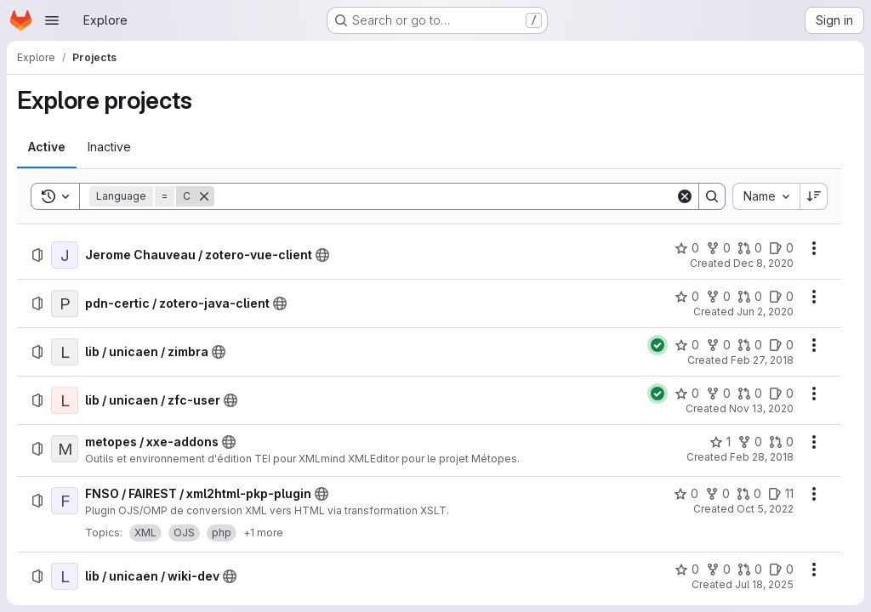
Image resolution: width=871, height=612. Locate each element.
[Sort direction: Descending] (814, 196)
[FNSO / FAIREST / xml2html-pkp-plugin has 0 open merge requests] (749, 494)
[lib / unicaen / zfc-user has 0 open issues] (781, 393)
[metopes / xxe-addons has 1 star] (720, 442)
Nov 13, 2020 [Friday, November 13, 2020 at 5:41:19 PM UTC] (761, 408)
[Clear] (685, 196)
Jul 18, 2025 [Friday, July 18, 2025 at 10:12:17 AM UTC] (764, 584)
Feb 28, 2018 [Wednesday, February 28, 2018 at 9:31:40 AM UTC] (762, 456)
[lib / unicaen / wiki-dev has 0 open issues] (781, 569)
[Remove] (204, 196)
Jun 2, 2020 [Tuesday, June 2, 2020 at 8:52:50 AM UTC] (765, 311)
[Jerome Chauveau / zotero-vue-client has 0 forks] (718, 248)
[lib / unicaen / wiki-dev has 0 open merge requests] (749, 569)
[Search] (445, 196)
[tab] (47, 147)
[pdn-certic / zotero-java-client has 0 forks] (718, 296)
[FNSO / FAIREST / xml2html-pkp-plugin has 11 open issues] (781, 494)
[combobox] (766, 196)
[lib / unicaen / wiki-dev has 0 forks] (718, 569)
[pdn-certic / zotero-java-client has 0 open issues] (781, 296)
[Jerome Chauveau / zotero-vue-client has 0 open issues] (781, 248)
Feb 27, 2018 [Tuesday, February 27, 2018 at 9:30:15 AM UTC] (762, 360)
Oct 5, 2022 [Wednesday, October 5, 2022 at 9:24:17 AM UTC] (765, 508)
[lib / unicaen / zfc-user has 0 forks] (718, 393)
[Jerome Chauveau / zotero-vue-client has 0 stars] (687, 248)
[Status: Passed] (657, 345)
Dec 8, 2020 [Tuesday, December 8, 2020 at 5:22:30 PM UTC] (763, 263)
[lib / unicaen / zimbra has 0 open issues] (781, 345)
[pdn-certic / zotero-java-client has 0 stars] (687, 296)
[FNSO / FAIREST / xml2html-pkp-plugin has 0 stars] (686, 494)
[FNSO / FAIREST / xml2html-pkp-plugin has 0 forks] (717, 494)
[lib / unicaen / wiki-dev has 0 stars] (687, 569)
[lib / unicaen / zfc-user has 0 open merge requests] (749, 393)
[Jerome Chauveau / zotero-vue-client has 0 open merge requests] (749, 248)
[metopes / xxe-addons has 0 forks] (749, 442)
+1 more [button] (263, 532)
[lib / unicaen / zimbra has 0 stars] (687, 345)
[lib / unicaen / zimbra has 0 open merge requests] (749, 345)
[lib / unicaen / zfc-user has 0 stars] (687, 393)
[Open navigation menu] (51, 20)
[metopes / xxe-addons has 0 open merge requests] (781, 442)
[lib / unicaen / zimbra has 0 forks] (718, 345)
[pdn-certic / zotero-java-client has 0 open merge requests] (749, 296)
